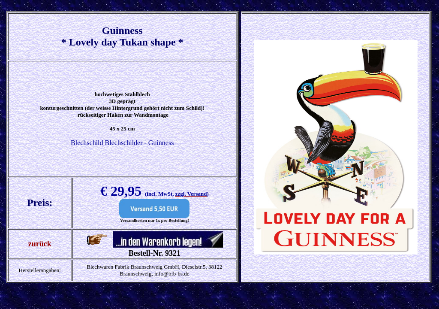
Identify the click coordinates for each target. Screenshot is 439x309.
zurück (39, 243)
